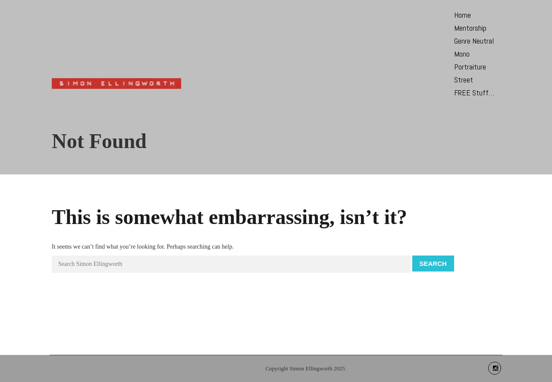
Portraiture (470, 67)
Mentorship (470, 28)
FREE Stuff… (474, 93)
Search (433, 263)
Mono (462, 54)
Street (463, 80)
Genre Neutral (474, 41)
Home (462, 15)
